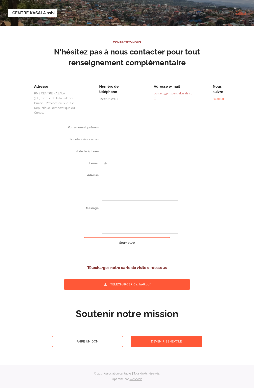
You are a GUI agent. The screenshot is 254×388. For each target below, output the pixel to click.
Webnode (136, 379)
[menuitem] (222, 13)
